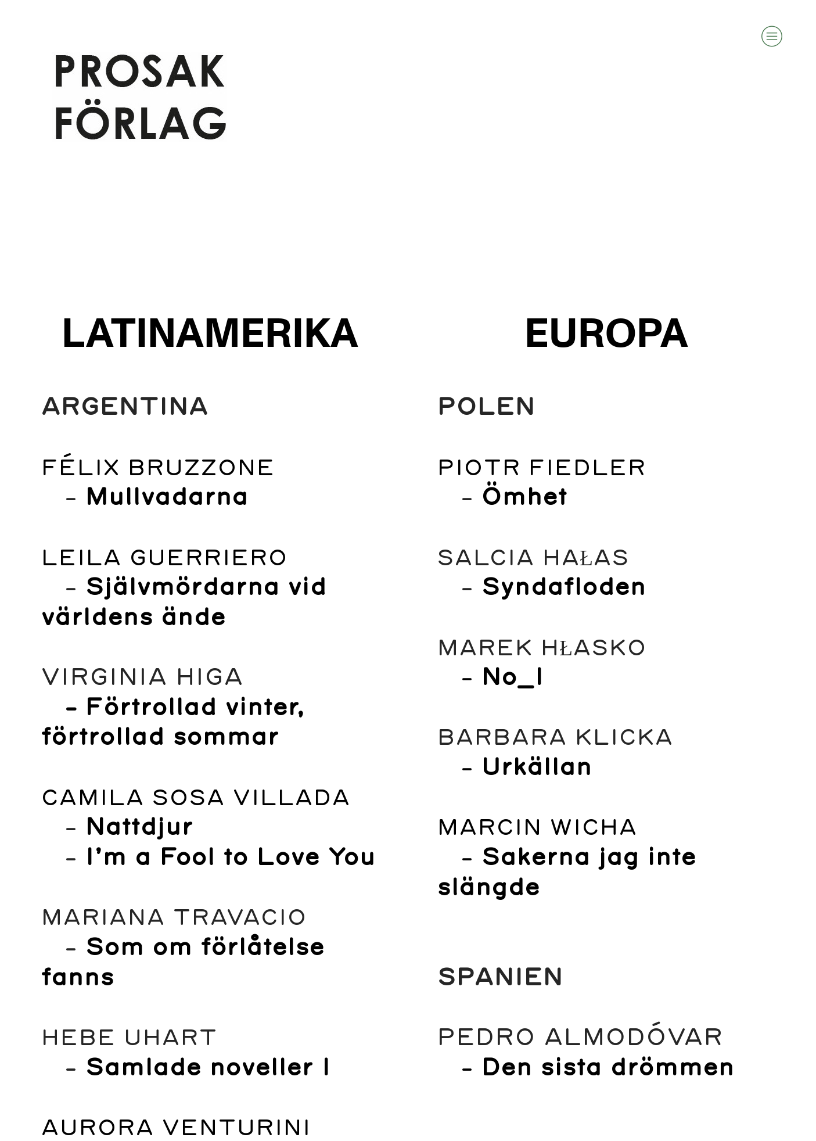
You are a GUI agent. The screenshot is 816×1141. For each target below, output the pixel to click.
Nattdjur (139, 827)
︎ (771, 36)
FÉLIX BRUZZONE (158, 468)
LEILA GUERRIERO (164, 558)
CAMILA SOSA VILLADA (195, 798)
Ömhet (524, 497)
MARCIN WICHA (537, 828)
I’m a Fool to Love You (230, 857)
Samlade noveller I (207, 1068)
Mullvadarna (166, 497)
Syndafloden (563, 587)
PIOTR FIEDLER (541, 468)
